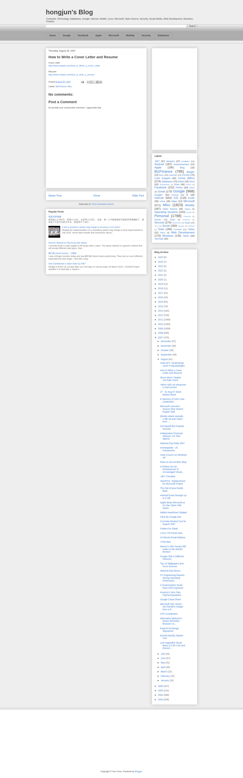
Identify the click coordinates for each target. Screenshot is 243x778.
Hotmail (174, 195)
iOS (176, 197)
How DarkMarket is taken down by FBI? (67, 263)
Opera (187, 209)
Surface (191, 226)
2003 (161, 699)
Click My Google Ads (170, 517)
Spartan (181, 226)
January (165, 680)
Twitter (191, 229)
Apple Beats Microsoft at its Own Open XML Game (172, 505)
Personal (161, 216)
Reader (157, 220)
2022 (161, 270)
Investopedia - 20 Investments (169, 449)
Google (67, 35)
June (163, 658)
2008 (161, 333)
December (166, 341)
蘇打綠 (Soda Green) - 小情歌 (62, 253)
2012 (161, 315)
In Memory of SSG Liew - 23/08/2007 (173, 400)
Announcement (181, 164)
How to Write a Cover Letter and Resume (171, 371)
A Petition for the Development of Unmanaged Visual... (172, 469)
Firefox (179, 187)
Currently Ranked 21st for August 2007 (173, 522)
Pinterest (187, 216)
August (164, 359)
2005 (161, 690)
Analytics (186, 161)
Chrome (186, 175)
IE (187, 195)
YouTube (158, 238)
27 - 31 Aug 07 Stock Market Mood (170, 393)
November (166, 346)
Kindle (191, 198)
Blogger (191, 172)
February (165, 676)
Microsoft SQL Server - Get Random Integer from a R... (171, 607)
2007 (161, 337)
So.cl (156, 226)
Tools (161, 229)
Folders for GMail (169, 528)
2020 (161, 279)
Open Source (170, 209)
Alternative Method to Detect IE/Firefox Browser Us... (171, 621)
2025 (161, 257)
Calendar (173, 175)
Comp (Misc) (186, 178)
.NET (157, 161)
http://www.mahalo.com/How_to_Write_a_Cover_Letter (74, 65)
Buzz (161, 175)
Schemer (186, 220)
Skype (187, 223)
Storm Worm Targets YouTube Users (170, 379)
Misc (70, 86)
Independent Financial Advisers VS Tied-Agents (171, 436)
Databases (163, 35)
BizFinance (61, 86)
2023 (161, 266)
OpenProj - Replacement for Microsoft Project (172, 482)
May (163, 662)
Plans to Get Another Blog (173, 462)
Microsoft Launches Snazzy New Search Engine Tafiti (171, 409)
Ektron (188, 185)
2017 (161, 293)
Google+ (158, 195)
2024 (161, 261)
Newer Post (55, 195)
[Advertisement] (174, 98)
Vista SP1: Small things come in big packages (172, 364)
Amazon (170, 161)
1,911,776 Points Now (171, 533)
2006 (161, 686)
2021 (161, 275)
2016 (161, 297)
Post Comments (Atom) (103, 204)
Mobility (130, 35)
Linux (162, 201)
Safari (172, 220)
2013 (161, 310)
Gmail (161, 191)
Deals (181, 181)
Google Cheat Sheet (170, 599)
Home (52, 35)
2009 (161, 328)
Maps (174, 201)
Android (159, 164)
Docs (192, 181)
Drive (177, 184)
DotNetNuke (165, 185)
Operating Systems (166, 212)
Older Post (138, 195)
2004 (161, 695)
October (165, 350)
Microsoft (114, 35)
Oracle (189, 212)
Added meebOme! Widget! (173, 512)
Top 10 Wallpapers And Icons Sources (171, 565)
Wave (162, 233)
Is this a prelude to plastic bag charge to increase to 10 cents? (91, 227)
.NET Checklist (167, 476)
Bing (182, 167)
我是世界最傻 (54, 216)
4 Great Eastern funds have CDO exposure (171, 586)
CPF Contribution (169, 614)
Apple (98, 35)
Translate (177, 229)
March (164, 671)
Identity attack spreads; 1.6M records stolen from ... (172, 419)
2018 (161, 288)
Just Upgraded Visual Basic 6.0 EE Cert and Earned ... (172, 645)
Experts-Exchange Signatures (169, 629)
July (163, 653)
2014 (161, 306)
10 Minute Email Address (172, 537)
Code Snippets (162, 178)
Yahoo (186, 236)
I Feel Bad (165, 542)
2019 (161, 284)
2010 (161, 324)
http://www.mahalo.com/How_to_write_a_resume (71, 74)
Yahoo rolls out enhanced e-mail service (173, 386)
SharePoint (176, 223)
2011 (161, 319)
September (166, 354)
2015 (161, 301)
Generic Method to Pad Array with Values (67, 243)
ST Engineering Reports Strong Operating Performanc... (172, 578)
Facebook (83, 35)
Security (146, 35)
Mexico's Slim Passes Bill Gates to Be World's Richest (173, 549)
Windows (167, 235)
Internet (159, 197)
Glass (192, 188)
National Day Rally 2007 (172, 443)
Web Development (183, 232)
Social (166, 225)
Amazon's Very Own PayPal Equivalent (170, 593)
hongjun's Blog (69, 12)
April (163, 667)
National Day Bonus (170, 570)
